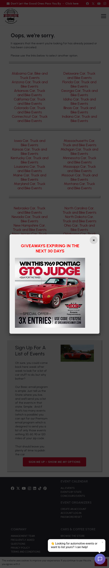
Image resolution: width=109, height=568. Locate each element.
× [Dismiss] (102, 542)
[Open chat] (100, 559)
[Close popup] (93, 240)
